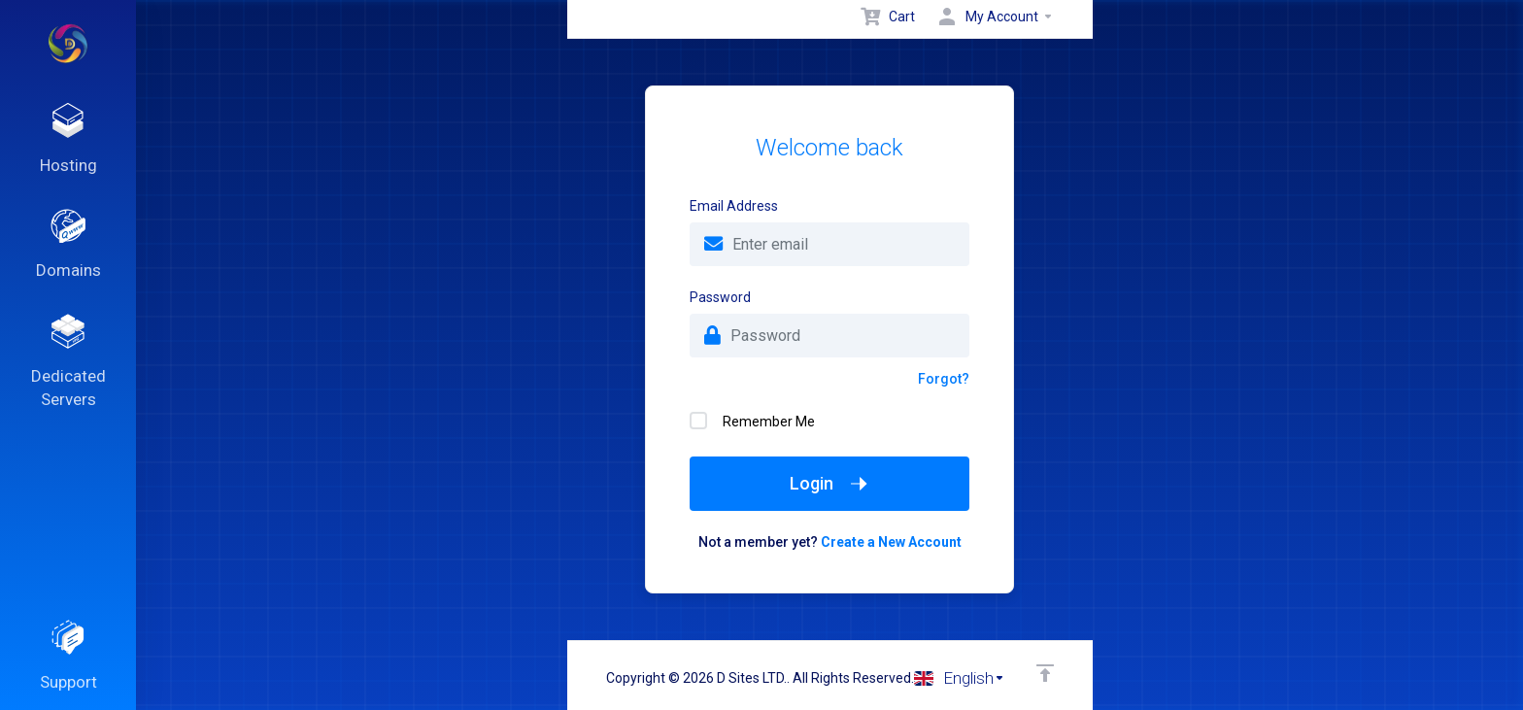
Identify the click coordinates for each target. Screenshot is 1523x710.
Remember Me (752, 420)
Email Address (734, 206)
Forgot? (943, 379)
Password (720, 297)
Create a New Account (891, 542)
